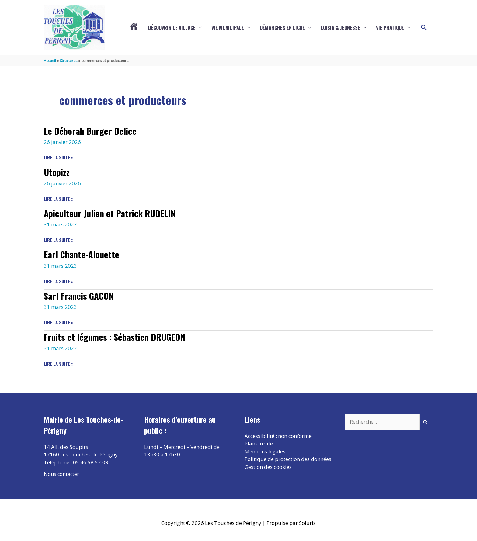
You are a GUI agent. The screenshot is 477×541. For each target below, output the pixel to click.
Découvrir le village (172, 27)
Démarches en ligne (282, 27)
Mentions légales (265, 450)
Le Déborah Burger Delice (92, 130)
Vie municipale (227, 27)
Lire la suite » (59, 157)
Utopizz (57, 172)
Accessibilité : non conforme (278, 435)
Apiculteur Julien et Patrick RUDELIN (113, 213)
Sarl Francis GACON (80, 295)
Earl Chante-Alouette (82, 254)
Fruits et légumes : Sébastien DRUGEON (118, 336)
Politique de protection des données (288, 458)
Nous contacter (62, 473)
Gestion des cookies (268, 466)
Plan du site (259, 442)
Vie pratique (390, 27)
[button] (424, 28)
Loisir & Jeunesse (340, 27)
